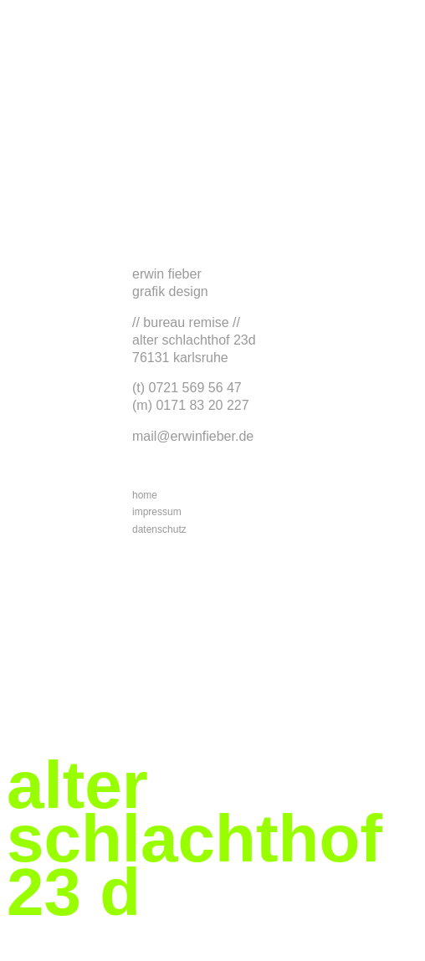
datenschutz (159, 529)
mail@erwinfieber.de (192, 436)
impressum (157, 512)
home (144, 495)
